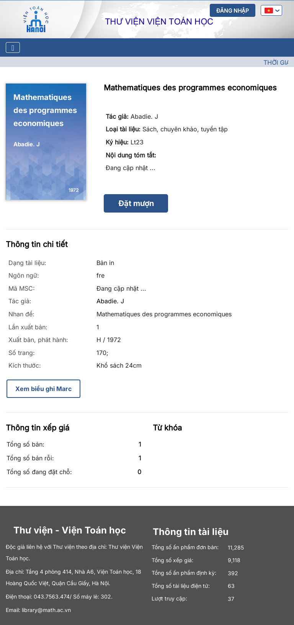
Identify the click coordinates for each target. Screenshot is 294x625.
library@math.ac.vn (46, 610)
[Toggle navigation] (13, 47)
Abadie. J (110, 301)
